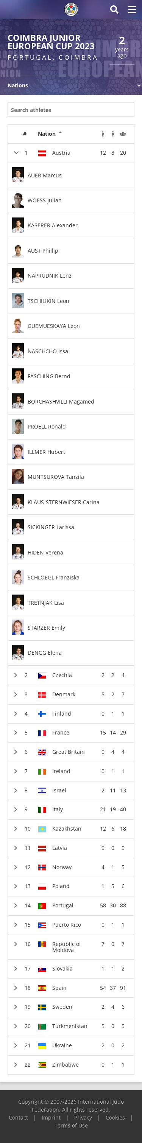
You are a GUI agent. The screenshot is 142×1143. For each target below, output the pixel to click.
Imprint (51, 1117)
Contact (18, 1117)
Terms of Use (71, 1125)
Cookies (115, 1117)
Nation (50, 134)
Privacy (83, 1117)
